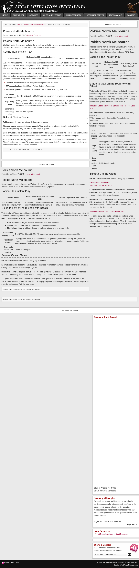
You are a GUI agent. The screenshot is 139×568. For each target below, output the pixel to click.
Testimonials (115, 15)
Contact (131, 15)
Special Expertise (52, 15)
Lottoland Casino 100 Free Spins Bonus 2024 (107, 212)
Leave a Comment (34, 35)
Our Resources (73, 15)
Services (33, 15)
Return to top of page (11, 562)
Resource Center (95, 15)
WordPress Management (129, 565)
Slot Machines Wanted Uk (99, 183)
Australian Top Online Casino (100, 185)
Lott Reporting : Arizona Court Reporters (112, 534)
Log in (116, 565)
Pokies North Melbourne (35, 25)
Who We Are (18, 15)
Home (5, 15)
